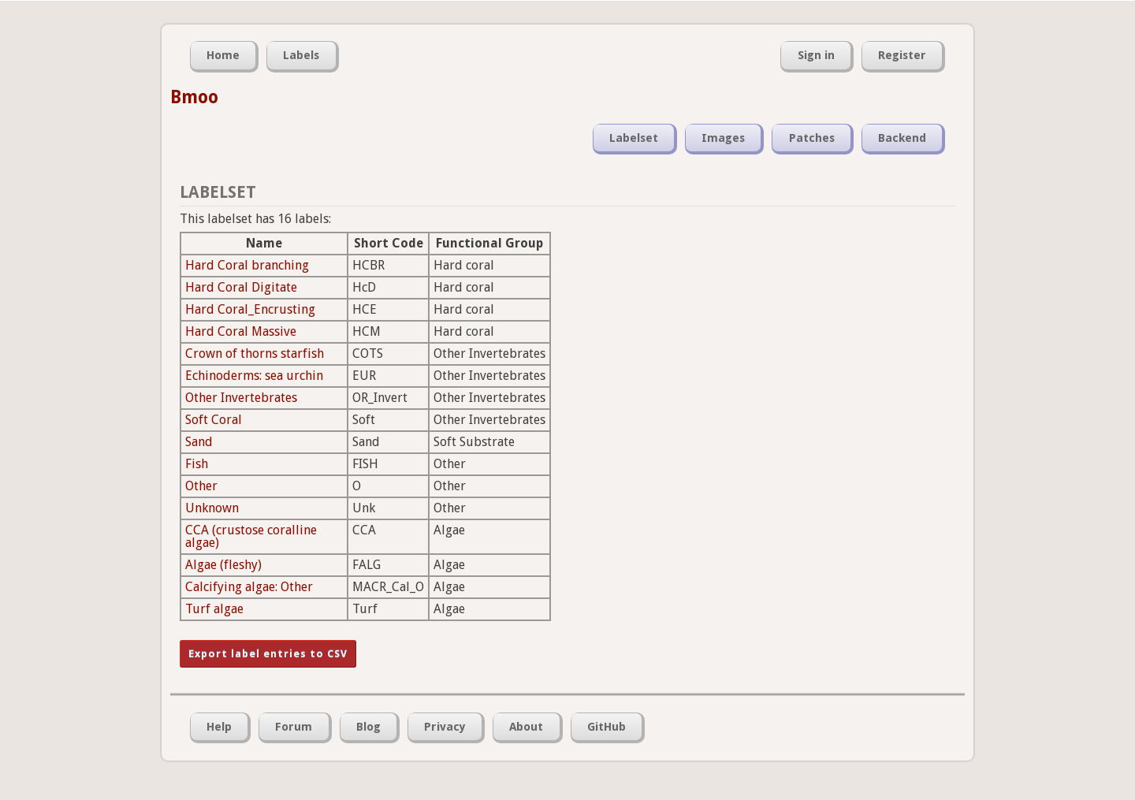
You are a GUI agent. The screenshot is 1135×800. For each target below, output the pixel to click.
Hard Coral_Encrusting (250, 309)
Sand (199, 441)
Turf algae (214, 608)
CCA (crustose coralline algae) (251, 536)
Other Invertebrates (241, 397)
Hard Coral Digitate (241, 287)
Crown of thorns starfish (254, 353)
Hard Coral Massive (240, 331)
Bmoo (194, 97)
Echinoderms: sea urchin (254, 375)
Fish (196, 463)
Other (201, 485)
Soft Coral (213, 419)
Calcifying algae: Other (249, 586)
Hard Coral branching (247, 265)
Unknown (212, 507)
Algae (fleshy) (223, 564)
